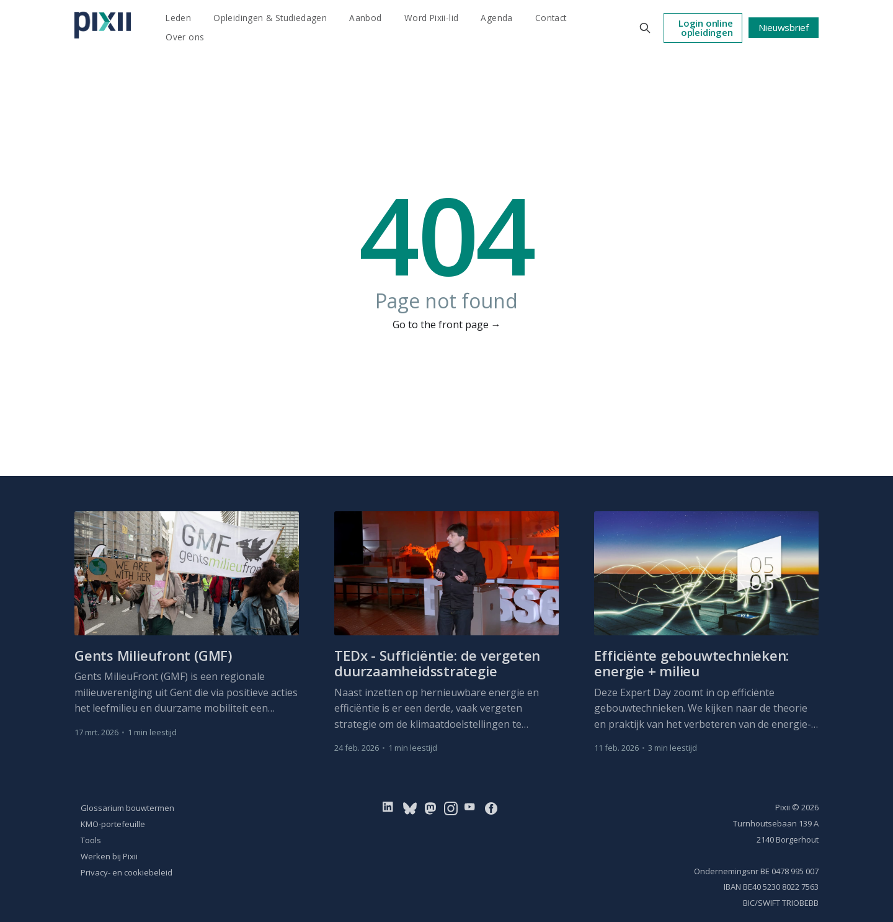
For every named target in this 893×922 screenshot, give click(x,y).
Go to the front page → (447, 324)
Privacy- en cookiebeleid (126, 872)
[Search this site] (645, 28)
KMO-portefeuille (113, 824)
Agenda (496, 18)
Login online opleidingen (705, 27)
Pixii (782, 807)
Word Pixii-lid (431, 18)
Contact (551, 18)
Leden (178, 18)
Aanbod (365, 18)
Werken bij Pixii (109, 856)
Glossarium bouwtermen (127, 807)
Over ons (185, 37)
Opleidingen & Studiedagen (270, 18)
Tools (91, 840)
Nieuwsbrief (783, 27)
